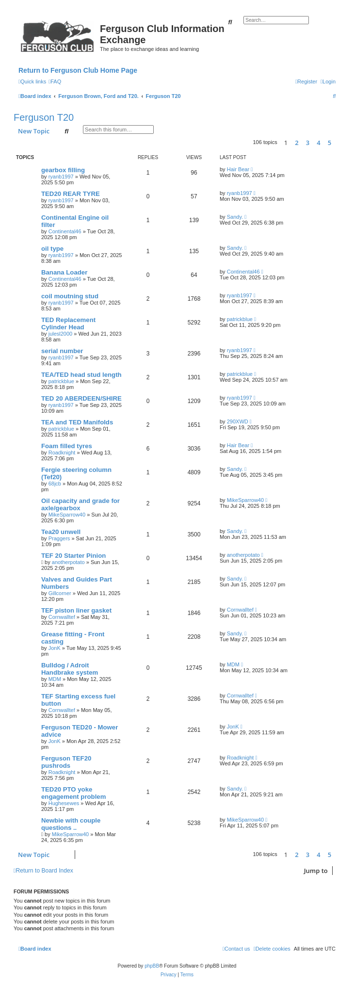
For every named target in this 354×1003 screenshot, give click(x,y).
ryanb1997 (61, 176)
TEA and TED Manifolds (77, 422)
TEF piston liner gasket (76, 610)
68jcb (54, 483)
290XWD (237, 421)
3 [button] (307, 142)
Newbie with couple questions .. (70, 824)
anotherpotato (68, 562)
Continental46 (64, 231)
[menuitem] (54, 81)
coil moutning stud (69, 296)
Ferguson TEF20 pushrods (66, 762)
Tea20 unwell (60, 531)
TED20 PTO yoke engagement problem (73, 793)
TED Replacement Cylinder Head (68, 323)
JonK (54, 648)
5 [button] (329, 142)
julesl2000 (60, 334)
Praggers (59, 538)
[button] (338, 142)
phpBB (152, 966)
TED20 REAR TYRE (70, 193)
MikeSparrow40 (66, 515)
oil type (52, 248)
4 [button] (318, 142)
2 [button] (296, 142)
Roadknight (62, 452)
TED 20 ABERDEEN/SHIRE (81, 398)
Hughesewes (64, 803)
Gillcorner (59, 593)
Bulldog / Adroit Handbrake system (69, 669)
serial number (62, 351)
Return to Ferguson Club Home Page (77, 70)
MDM (54, 679)
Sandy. (235, 217)
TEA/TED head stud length (81, 374)
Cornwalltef (61, 617)
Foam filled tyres (66, 446)
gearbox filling (63, 170)
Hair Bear (238, 169)
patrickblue (240, 319)
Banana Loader (64, 272)
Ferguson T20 (44, 117)
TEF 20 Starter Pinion (73, 555)
